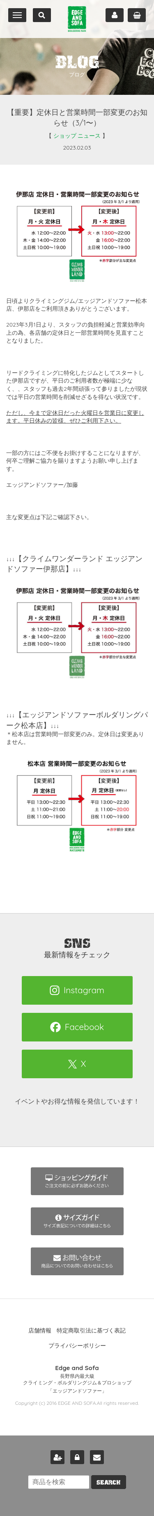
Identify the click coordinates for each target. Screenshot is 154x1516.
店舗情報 (39, 1330)
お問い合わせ (97, 1457)
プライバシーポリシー (77, 1345)
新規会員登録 (57, 1457)
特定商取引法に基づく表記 (91, 1330)
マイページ (115, 15)
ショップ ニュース (77, 135)
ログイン (77, 1457)
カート (137, 15)
